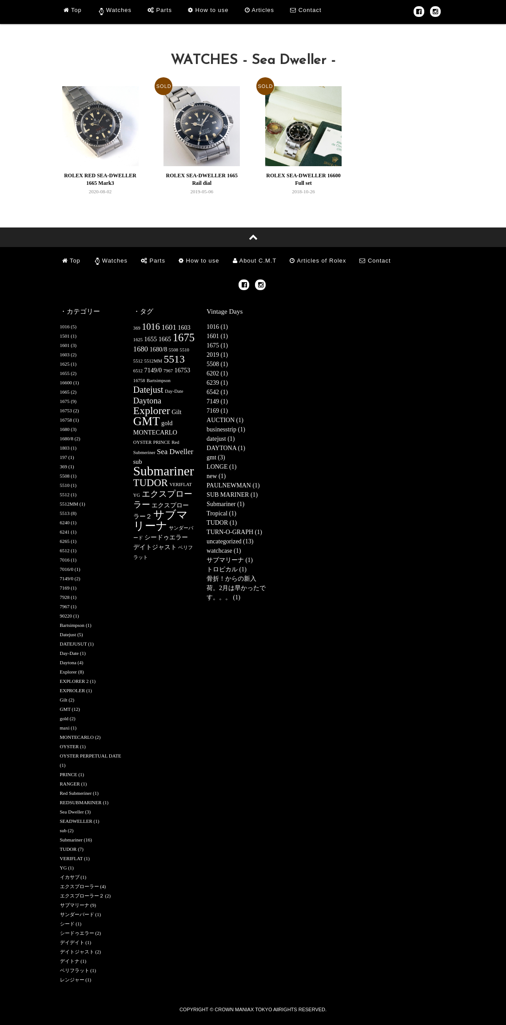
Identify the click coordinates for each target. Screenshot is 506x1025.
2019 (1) (217, 354)
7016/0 (67, 569)
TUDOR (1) (222, 522)
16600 (66, 382)
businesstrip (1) (226, 429)
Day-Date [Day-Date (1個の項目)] (174, 391)
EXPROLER (72, 690)
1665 (65, 392)
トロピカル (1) (227, 569)
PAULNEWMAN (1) (233, 485)
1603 (65, 354)
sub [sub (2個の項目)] (137, 461)
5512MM (69, 504)
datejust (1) (221, 438)
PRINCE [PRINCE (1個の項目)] (161, 442)
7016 (65, 559)
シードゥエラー (77, 933)
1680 (65, 429)
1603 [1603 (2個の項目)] (184, 327)
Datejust (68, 634)
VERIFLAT (71, 858)
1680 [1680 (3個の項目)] (140, 349)
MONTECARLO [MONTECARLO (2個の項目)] (155, 432)
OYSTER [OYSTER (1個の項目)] (142, 442)
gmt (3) (216, 457)
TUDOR (68, 849)
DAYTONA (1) (226, 448)
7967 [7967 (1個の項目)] (168, 370)
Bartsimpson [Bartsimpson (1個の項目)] (159, 380)
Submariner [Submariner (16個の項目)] (163, 471)
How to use (208, 10)
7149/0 (67, 578)
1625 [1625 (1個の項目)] (138, 339)
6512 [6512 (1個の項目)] (138, 370)
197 (64, 457)
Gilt (64, 699)
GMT (65, 709)
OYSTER (69, 746)
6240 (65, 522)
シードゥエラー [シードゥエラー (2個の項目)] (166, 537)
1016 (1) (217, 326)
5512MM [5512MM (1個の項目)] (153, 361)
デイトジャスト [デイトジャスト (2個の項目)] (155, 546)
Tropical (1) (221, 513)
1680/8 (67, 438)
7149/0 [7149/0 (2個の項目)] (153, 370)
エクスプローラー (79, 886)
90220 (66, 615)
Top (73, 10)
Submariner (71, 839)
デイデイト (72, 942)
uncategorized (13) (230, 541)
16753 (66, 410)
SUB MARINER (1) (232, 494)
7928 (65, 597)
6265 (65, 541)
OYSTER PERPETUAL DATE (90, 755)
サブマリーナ (74, 905)
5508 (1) (217, 364)
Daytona (68, 662)
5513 (65, 513)
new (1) (216, 476)
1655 (65, 373)
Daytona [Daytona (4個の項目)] (147, 400)
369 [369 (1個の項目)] (136, 328)
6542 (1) (217, 392)
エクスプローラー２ (82, 895)
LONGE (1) (221, 466)
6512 (65, 550)
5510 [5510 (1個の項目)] (184, 349)
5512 (65, 494)
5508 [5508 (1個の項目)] (173, 349)
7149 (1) (217, 401)
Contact (305, 10)
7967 (65, 606)
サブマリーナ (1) (230, 560)
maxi (65, 727)
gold (64, 718)
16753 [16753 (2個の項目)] (183, 370)
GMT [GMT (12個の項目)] (146, 421)
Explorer (68, 671)
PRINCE (68, 774)
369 (64, 466)
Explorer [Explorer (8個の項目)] (151, 410)
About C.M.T (255, 260)
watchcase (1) (224, 550)
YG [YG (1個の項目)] (136, 495)
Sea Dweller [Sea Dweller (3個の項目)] (175, 451)
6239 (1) (217, 382)
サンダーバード (77, 914)
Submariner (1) (225, 504)
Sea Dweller (72, 811)
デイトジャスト (77, 951)
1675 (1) (217, 345)
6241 (65, 531)
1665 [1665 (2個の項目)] (165, 339)
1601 (65, 345)
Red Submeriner (76, 793)
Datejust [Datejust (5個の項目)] (148, 390)
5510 (65, 485)
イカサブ (70, 877)
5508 (65, 476)
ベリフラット (74, 970)
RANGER (70, 783)
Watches (118, 10)
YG (63, 867)
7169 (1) (217, 410)
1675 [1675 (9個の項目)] (184, 337)
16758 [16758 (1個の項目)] (139, 380)
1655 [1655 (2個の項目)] (150, 339)
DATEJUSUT (73, 643)
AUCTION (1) (225, 420)
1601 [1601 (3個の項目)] (168, 327)
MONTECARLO (77, 737)
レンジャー (72, 979)
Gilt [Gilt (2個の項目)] (176, 411)
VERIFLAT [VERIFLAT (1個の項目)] (180, 484)
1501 (65, 336)
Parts (159, 10)
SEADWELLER (76, 821)
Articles (260, 10)
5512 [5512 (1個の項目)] (138, 361)
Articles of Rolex (318, 260)
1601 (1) (217, 336)
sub (63, 830)
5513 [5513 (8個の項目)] (173, 359)
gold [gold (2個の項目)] (166, 423)
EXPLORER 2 (74, 681)
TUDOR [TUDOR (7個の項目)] (150, 482)
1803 (65, 448)
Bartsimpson (72, 625)
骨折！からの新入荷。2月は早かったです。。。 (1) (236, 588)
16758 (66, 420)
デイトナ (70, 961)
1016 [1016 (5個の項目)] (151, 326)
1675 (65, 401)
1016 (65, 326)
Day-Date (69, 653)
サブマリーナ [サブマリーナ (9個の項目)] (160, 520)
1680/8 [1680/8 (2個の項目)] (158, 349)
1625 (65, 364)
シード (67, 923)
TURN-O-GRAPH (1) (234, 532)
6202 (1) (217, 373)
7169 (65, 587)
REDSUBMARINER (81, 802)
